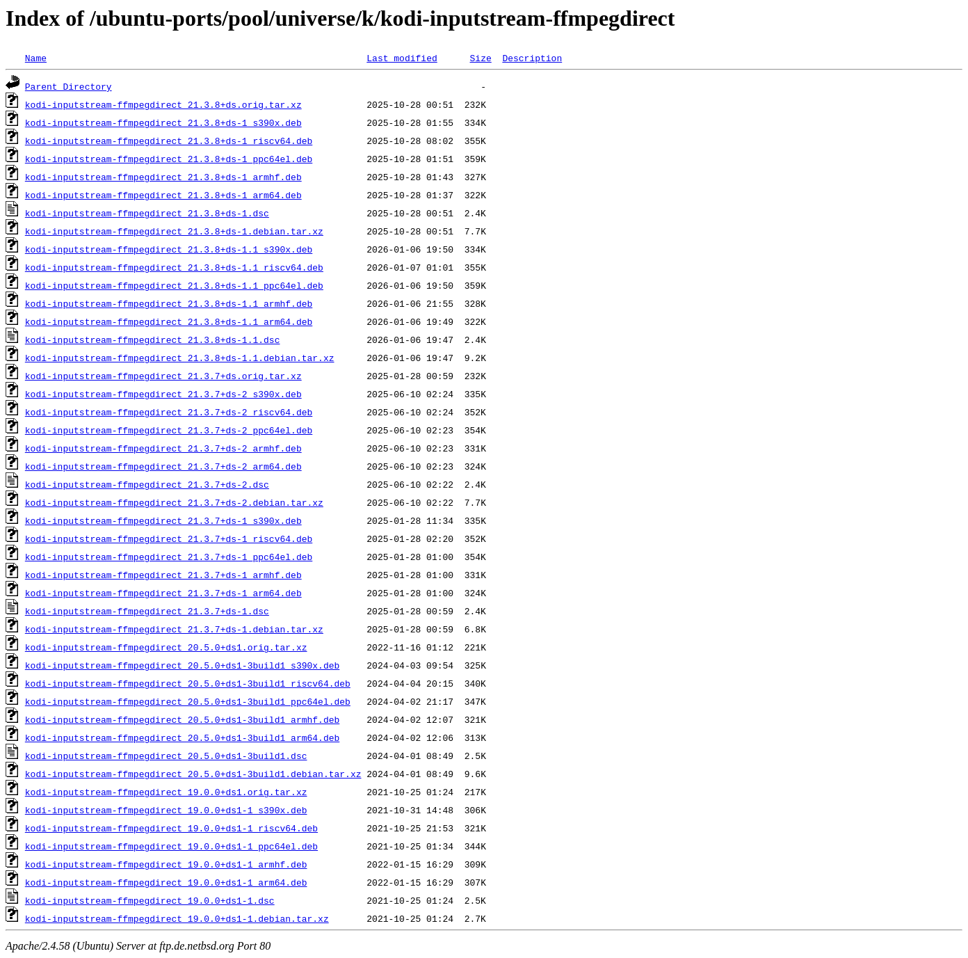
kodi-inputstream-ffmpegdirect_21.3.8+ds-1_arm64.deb (163, 195)
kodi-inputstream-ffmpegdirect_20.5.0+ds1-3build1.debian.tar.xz (193, 773)
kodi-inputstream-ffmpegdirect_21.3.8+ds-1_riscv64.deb (168, 140)
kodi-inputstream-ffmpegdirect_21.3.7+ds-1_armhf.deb (163, 574)
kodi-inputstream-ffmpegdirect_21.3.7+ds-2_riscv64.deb (168, 412)
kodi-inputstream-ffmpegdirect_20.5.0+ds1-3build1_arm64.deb (182, 737)
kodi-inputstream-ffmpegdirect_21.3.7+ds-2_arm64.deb (163, 466)
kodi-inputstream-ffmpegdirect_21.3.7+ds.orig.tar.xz (163, 375)
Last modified (401, 57)
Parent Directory (68, 86)
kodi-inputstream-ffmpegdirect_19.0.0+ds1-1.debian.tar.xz (177, 918)
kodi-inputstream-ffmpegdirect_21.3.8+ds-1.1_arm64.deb (168, 321)
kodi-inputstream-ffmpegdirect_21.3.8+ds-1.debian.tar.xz (174, 231)
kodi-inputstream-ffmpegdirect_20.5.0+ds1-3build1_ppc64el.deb (187, 701)
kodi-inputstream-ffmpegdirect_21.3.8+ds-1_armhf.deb (163, 176)
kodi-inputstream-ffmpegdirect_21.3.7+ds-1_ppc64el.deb (168, 556)
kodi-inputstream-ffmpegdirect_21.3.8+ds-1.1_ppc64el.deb (174, 285)
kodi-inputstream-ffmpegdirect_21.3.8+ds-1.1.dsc (152, 339)
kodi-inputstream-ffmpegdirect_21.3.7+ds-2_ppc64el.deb (168, 430)
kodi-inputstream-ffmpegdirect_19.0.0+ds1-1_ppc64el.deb (171, 846)
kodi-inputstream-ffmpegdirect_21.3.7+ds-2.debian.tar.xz (174, 502)
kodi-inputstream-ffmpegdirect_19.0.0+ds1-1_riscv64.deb (171, 828)
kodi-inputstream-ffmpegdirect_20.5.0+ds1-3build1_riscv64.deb (187, 683)
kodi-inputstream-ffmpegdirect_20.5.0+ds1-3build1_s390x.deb (182, 665)
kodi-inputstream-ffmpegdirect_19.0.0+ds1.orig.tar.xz (166, 791)
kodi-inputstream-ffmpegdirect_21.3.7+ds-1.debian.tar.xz (174, 629)
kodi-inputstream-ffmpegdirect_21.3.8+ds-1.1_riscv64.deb (174, 267)
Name (36, 57)
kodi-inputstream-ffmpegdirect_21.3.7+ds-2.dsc (147, 484)
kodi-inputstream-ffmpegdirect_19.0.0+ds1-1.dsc (150, 900)
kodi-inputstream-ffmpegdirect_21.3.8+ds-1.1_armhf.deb (168, 303)
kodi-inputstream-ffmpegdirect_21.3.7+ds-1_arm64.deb (163, 592)
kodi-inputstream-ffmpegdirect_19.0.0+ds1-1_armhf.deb (166, 864)
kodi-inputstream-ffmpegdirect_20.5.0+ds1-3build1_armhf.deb (182, 719)
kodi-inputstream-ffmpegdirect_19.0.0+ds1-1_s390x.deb (166, 810)
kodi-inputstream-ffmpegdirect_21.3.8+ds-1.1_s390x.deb (168, 249)
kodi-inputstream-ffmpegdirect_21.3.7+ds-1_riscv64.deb (168, 538)
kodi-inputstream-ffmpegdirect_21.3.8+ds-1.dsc (147, 213)
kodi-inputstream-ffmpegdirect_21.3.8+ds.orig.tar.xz (163, 104)
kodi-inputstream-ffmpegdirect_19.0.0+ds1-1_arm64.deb (166, 882)
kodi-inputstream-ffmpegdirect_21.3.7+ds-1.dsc (147, 611)
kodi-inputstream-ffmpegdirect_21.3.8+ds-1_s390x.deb (163, 122)
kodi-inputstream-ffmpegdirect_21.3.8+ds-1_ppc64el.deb (168, 158)
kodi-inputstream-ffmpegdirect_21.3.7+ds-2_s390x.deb (163, 394)
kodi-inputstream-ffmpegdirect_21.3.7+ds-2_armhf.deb (163, 448)
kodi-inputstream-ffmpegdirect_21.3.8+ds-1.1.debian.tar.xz (179, 357)
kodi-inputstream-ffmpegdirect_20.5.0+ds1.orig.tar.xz (166, 647)
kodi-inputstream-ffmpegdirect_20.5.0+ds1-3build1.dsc (166, 755)
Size (480, 57)
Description (532, 57)
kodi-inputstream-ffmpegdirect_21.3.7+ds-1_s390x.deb (163, 520)
